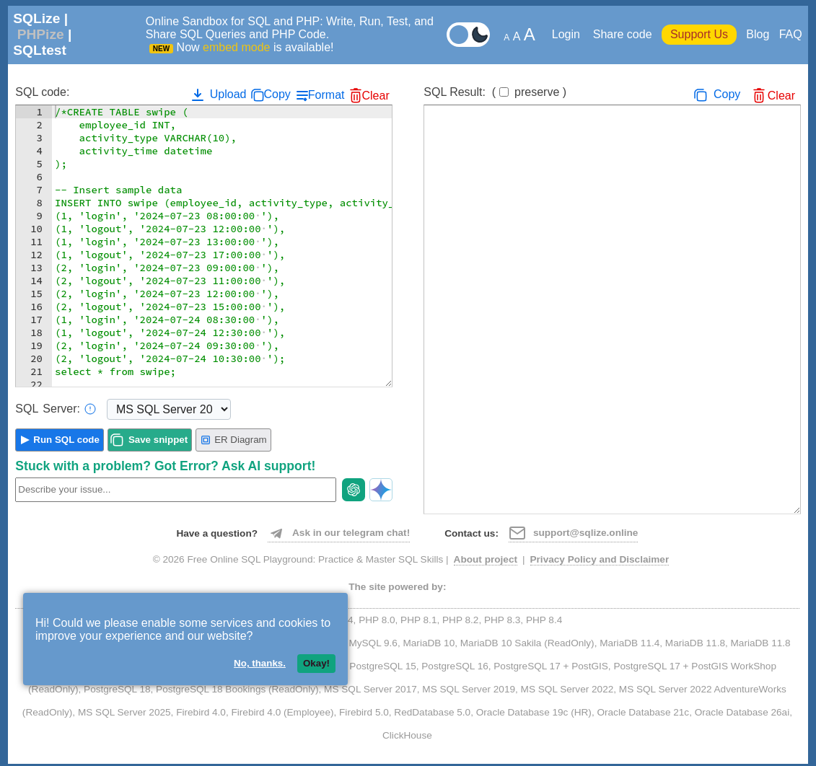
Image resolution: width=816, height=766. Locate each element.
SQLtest (39, 50)
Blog (757, 34)
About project (485, 559)
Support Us (699, 34)
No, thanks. (260, 663)
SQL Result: (495, 92)
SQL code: (42, 92)
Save (158, 439)
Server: (55, 408)
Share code (622, 34)
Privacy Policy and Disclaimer (600, 559)
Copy (276, 94)
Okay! (316, 663)
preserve (536, 92)
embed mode (236, 47)
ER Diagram (233, 440)
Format (326, 95)
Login (568, 34)
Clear (375, 95)
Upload (217, 94)
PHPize (40, 34)
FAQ (790, 34)
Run (66, 439)
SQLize (36, 18)
